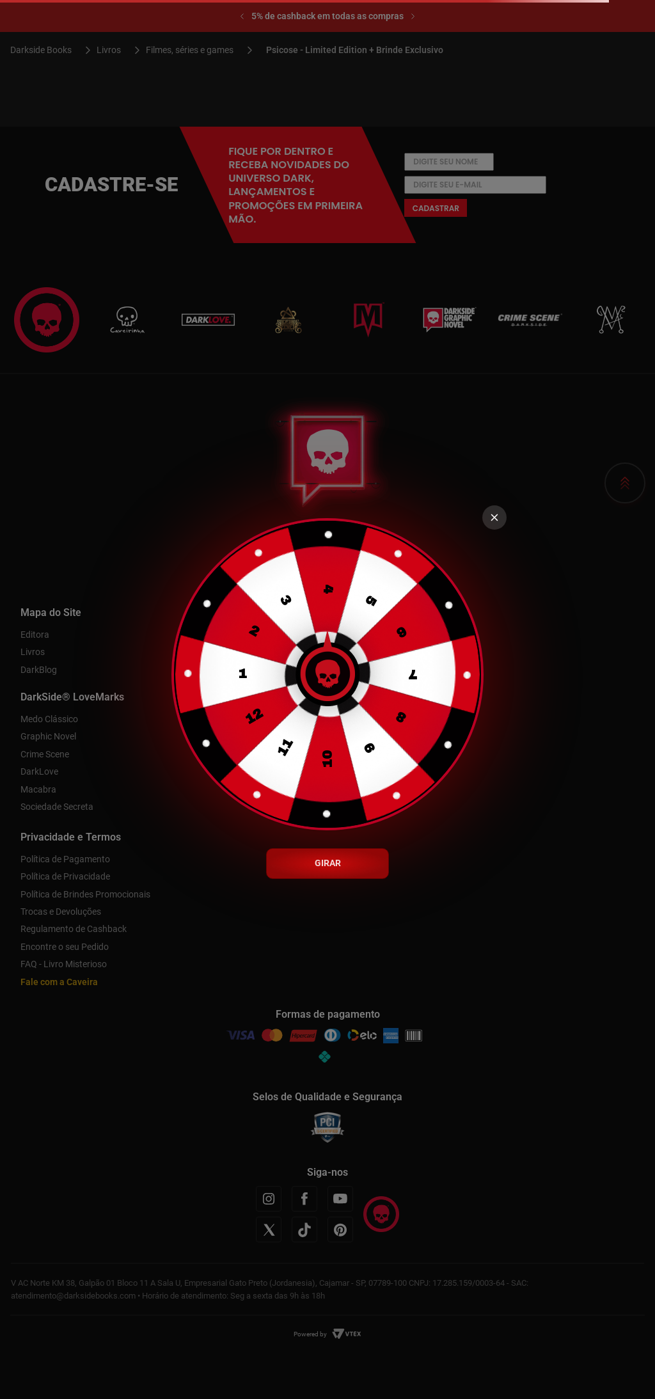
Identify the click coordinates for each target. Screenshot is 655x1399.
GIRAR (328, 863)
